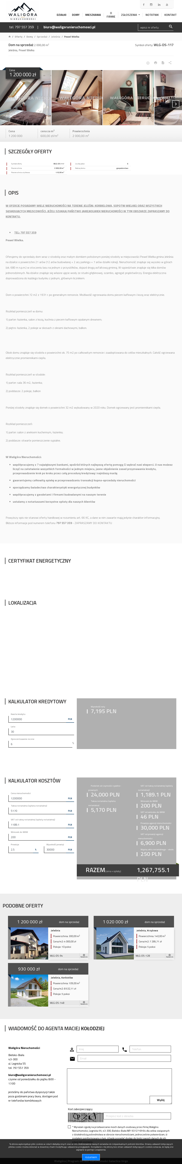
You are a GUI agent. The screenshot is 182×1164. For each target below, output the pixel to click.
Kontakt (170, 15)
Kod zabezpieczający (80, 1109)
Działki (61, 15)
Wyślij (161, 1100)
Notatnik (152, 15)
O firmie (111, 15)
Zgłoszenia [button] (129, 15)
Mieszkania (93, 15)
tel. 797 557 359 (21, 27)
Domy (76, 15)
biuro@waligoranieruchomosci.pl (69, 27)
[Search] (155, 27)
